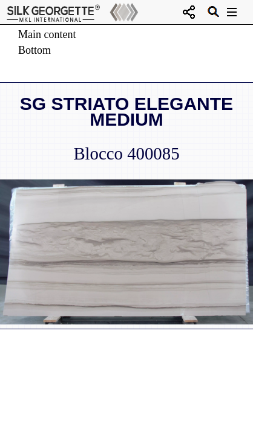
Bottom (34, 50)
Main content (47, 34)
